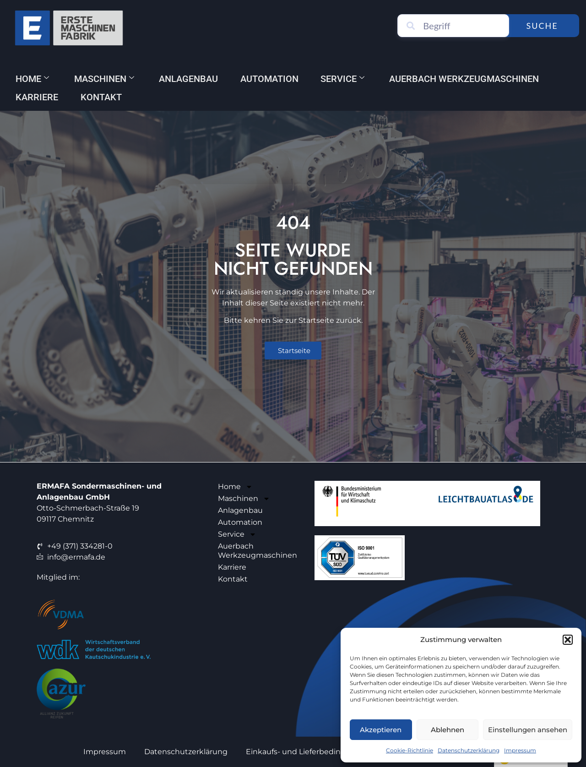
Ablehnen (447, 729)
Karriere (37, 97)
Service (346, 78)
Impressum (520, 750)
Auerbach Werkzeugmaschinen (468, 78)
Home (32, 78)
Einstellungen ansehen (527, 729)
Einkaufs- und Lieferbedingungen (308, 751)
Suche (544, 26)
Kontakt (102, 97)
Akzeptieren (381, 729)
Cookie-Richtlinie (409, 750)
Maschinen (105, 78)
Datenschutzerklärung (468, 750)
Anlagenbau (190, 78)
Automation (272, 78)
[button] (567, 639)
